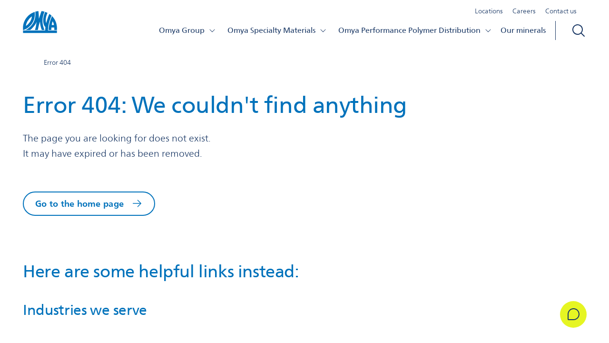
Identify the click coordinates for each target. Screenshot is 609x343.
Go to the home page (79, 203)
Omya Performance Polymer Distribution (415, 30)
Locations (489, 11)
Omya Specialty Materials (277, 30)
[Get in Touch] (573, 314)
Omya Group (187, 30)
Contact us (561, 11)
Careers (524, 11)
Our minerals (523, 30)
